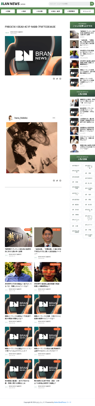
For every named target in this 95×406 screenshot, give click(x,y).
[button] (54, 78)
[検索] (92, 4)
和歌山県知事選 (25, 264)
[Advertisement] (33, 98)
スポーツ (27, 361)
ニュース (27, 296)
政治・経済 (56, 229)
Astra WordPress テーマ (62, 402)
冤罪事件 (27, 229)
